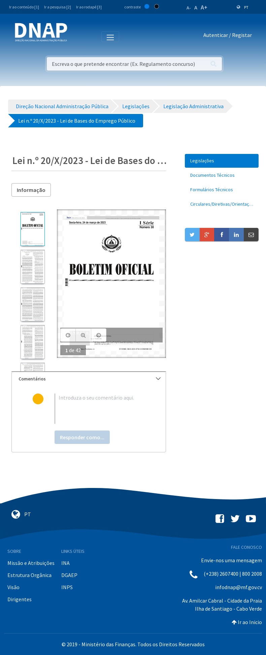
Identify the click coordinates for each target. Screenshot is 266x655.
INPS (67, 587)
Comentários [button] (90, 379)
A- (189, 8)
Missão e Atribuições (31, 563)
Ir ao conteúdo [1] (24, 6)
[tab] (89, 379)
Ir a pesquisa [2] (57, 6)
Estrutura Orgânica (29, 575)
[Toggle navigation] (77, 36)
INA (65, 563)
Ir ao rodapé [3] (89, 6)
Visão (13, 587)
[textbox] (100, 409)
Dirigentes (19, 599)
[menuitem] (222, 161)
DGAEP (69, 575)
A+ (204, 7)
